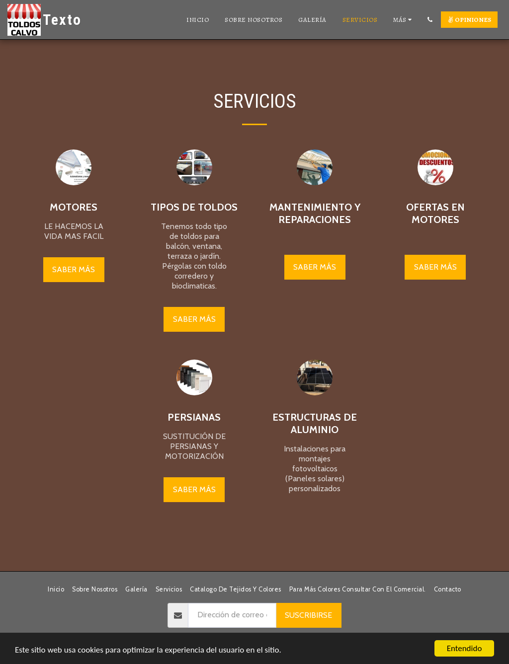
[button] (429, 19)
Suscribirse (308, 615)
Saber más (73, 269)
